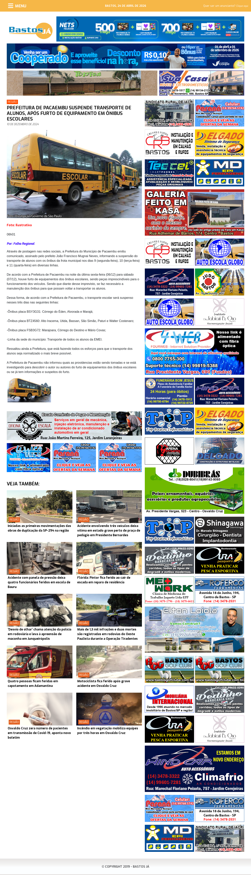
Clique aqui (242, 6)
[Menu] (17, 5)
